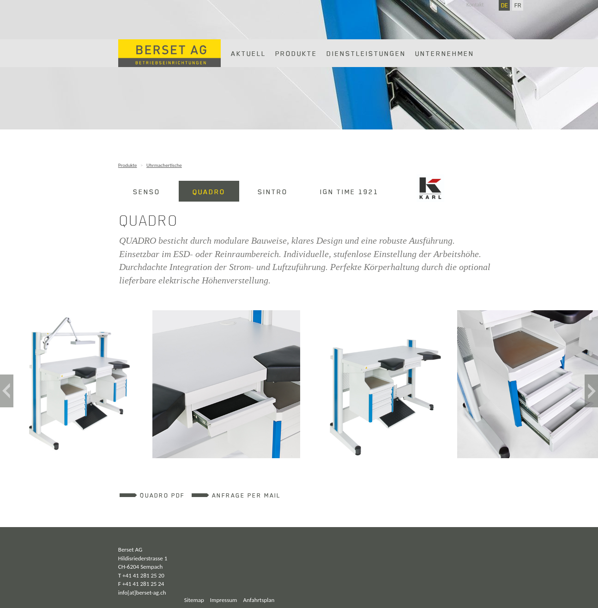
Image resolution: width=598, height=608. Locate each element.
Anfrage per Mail (246, 495)
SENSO (146, 191)
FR (518, 5)
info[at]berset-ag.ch (142, 592)
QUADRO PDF (162, 495)
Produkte (296, 53)
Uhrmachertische (164, 165)
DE (504, 5)
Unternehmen (444, 53)
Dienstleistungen (366, 53)
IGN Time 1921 (349, 191)
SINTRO (273, 191)
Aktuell (248, 53)
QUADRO (209, 191)
